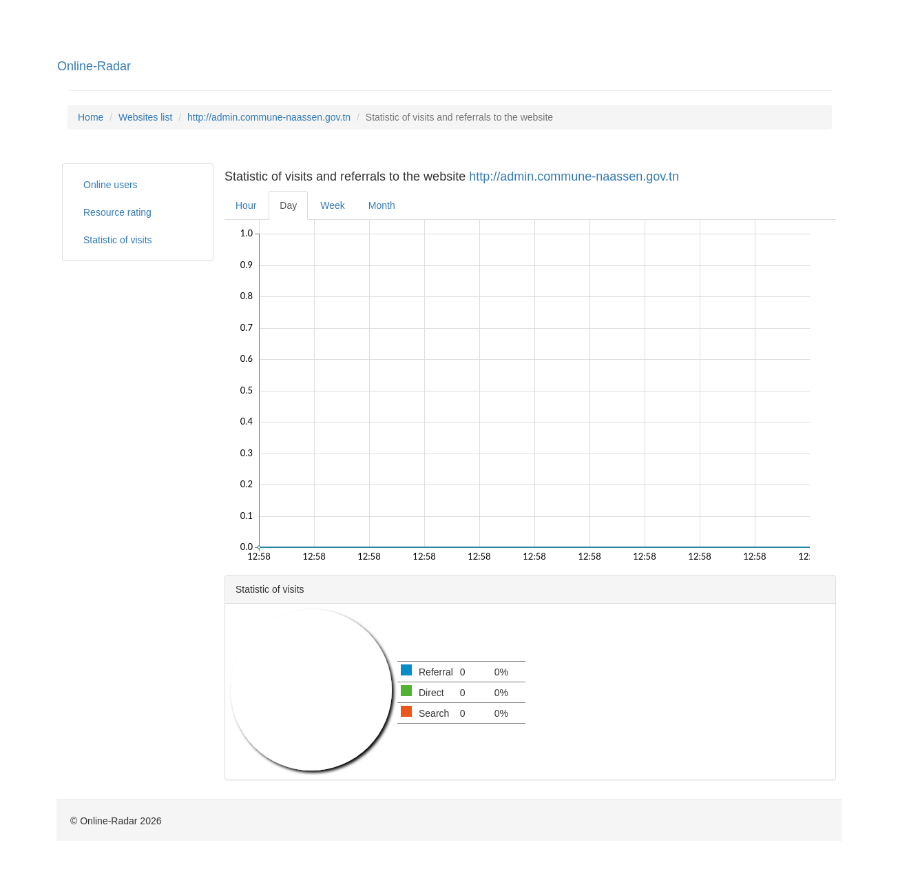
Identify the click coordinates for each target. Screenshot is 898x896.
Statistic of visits (117, 239)
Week (332, 205)
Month (381, 205)
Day (288, 205)
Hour (246, 205)
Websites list (145, 117)
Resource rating (117, 212)
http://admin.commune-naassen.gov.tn (269, 117)
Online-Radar (94, 66)
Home (90, 117)
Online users (110, 184)
